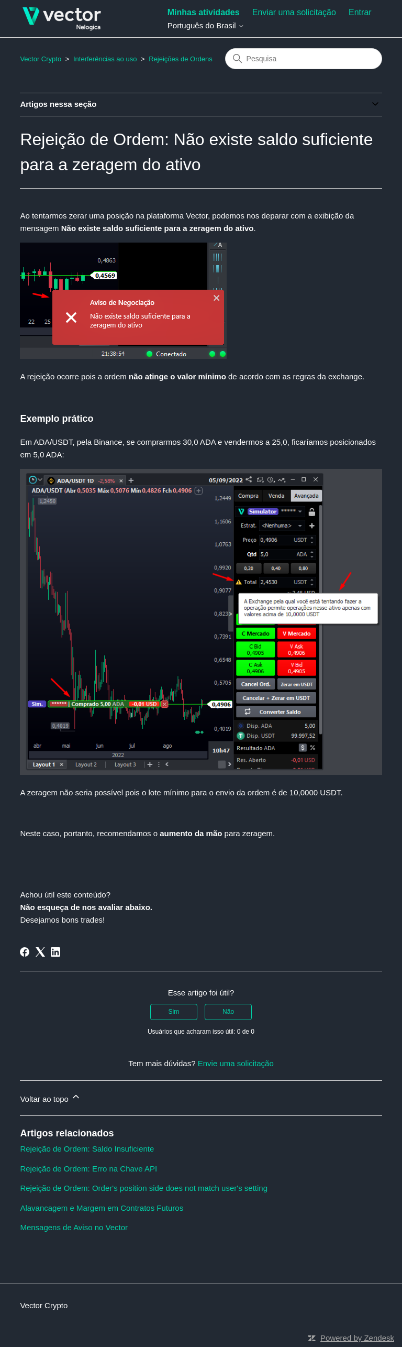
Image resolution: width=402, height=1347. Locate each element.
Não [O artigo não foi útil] (228, 1011)
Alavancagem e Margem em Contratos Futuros (101, 1207)
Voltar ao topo (50, 1097)
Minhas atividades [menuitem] (204, 12)
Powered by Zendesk (357, 1337)
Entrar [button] (360, 12)
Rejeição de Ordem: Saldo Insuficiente (87, 1148)
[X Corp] (40, 952)
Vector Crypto (40, 59)
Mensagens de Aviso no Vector (74, 1227)
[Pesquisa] (303, 58)
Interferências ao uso (105, 59)
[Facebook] (24, 952)
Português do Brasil (206, 25)
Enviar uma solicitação (294, 12)
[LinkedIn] (55, 952)
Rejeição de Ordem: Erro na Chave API (88, 1168)
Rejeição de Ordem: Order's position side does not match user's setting (143, 1188)
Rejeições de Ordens (180, 59)
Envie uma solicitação (236, 1063)
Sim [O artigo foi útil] (174, 1011)
